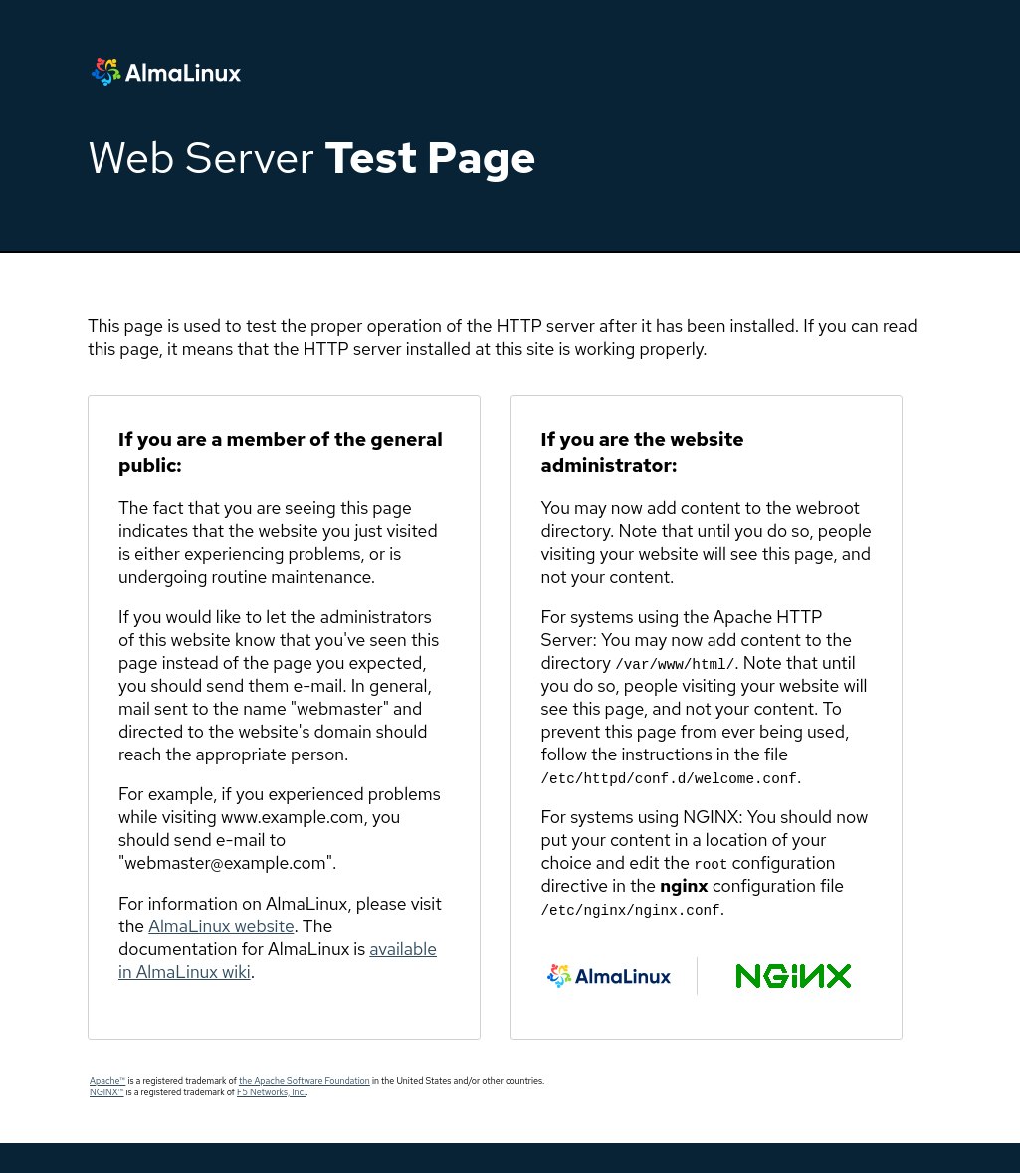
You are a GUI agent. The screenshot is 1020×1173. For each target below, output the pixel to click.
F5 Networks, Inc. (271, 1092)
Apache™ (107, 1081)
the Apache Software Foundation (304, 1081)
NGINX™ (106, 1092)
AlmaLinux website (221, 926)
